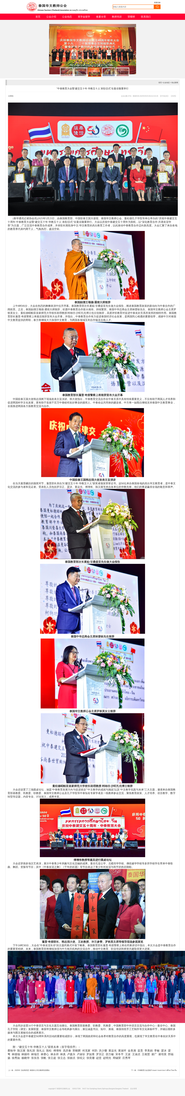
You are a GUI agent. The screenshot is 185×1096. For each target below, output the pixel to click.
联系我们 (146, 16)
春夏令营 (101, 16)
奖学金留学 (84, 16)
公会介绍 (51, 16)
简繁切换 (157, 3)
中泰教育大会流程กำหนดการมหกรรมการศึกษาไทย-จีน (157, 1070)
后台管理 (133, 1089)
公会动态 (67, 16)
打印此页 (164, 96)
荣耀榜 (131, 16)
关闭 (173, 96)
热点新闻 (175, 83)
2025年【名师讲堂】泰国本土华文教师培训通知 (32, 1070)
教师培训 (117, 16)
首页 (37, 16)
